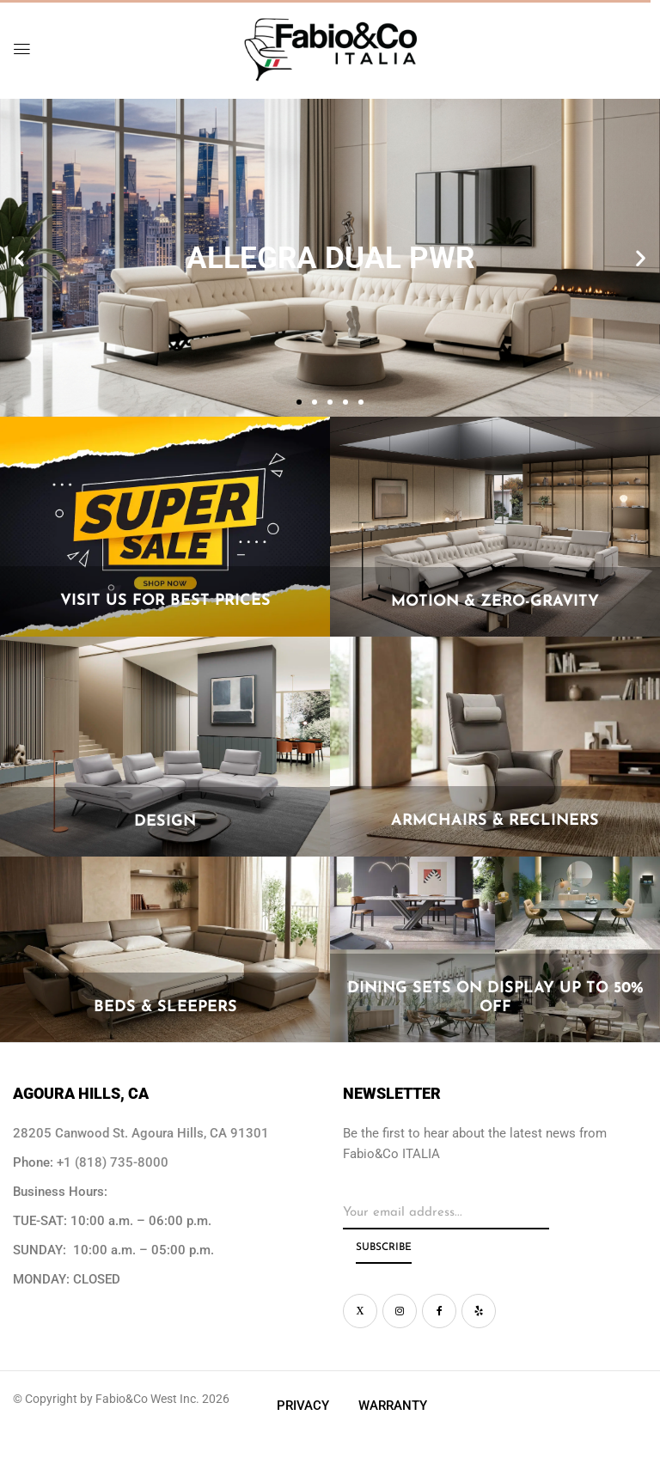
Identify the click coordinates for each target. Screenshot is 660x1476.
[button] (19, 258)
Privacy (303, 1405)
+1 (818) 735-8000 (112, 1162)
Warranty (392, 1405)
